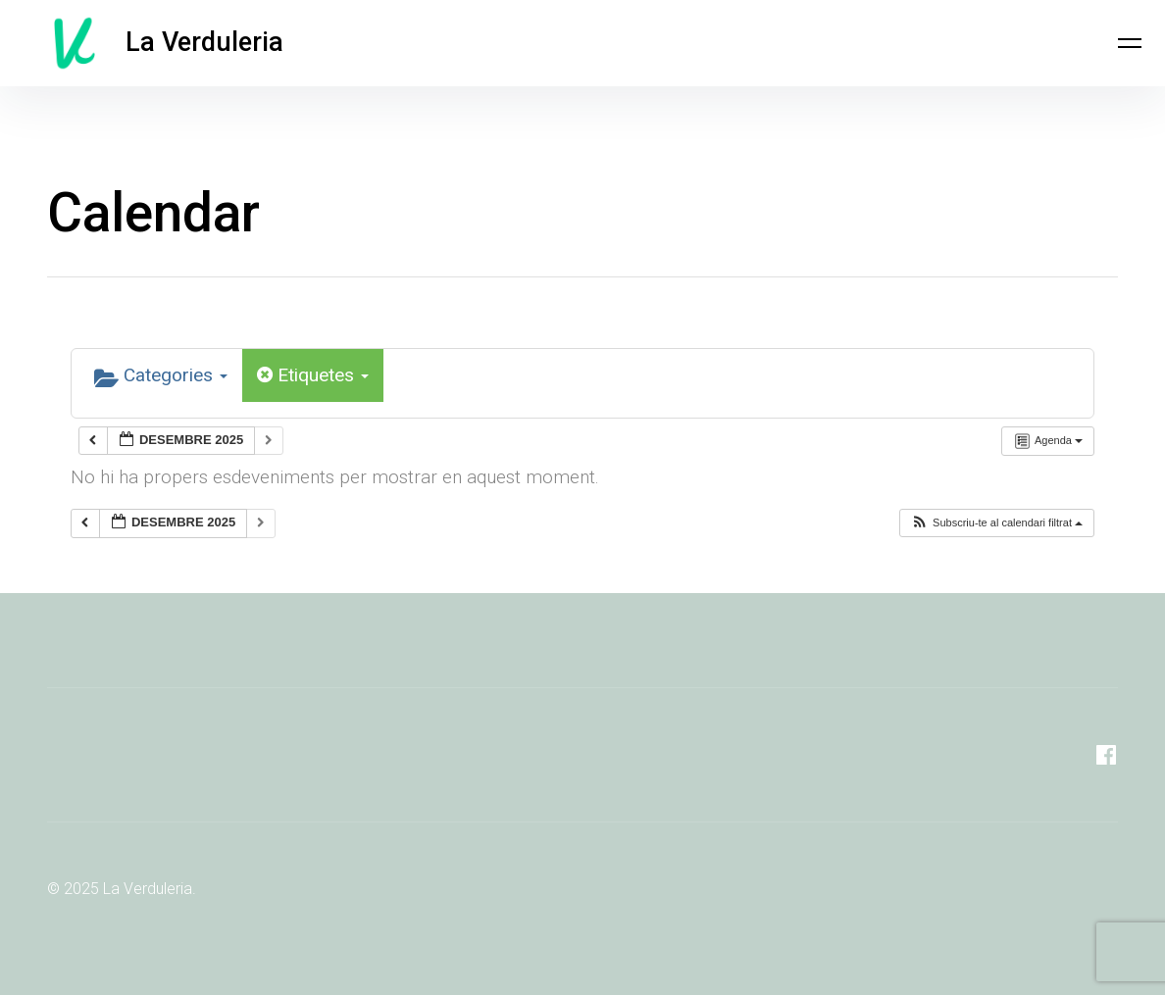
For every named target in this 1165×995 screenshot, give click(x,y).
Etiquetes (313, 375)
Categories (161, 376)
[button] (996, 523)
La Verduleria (204, 43)
